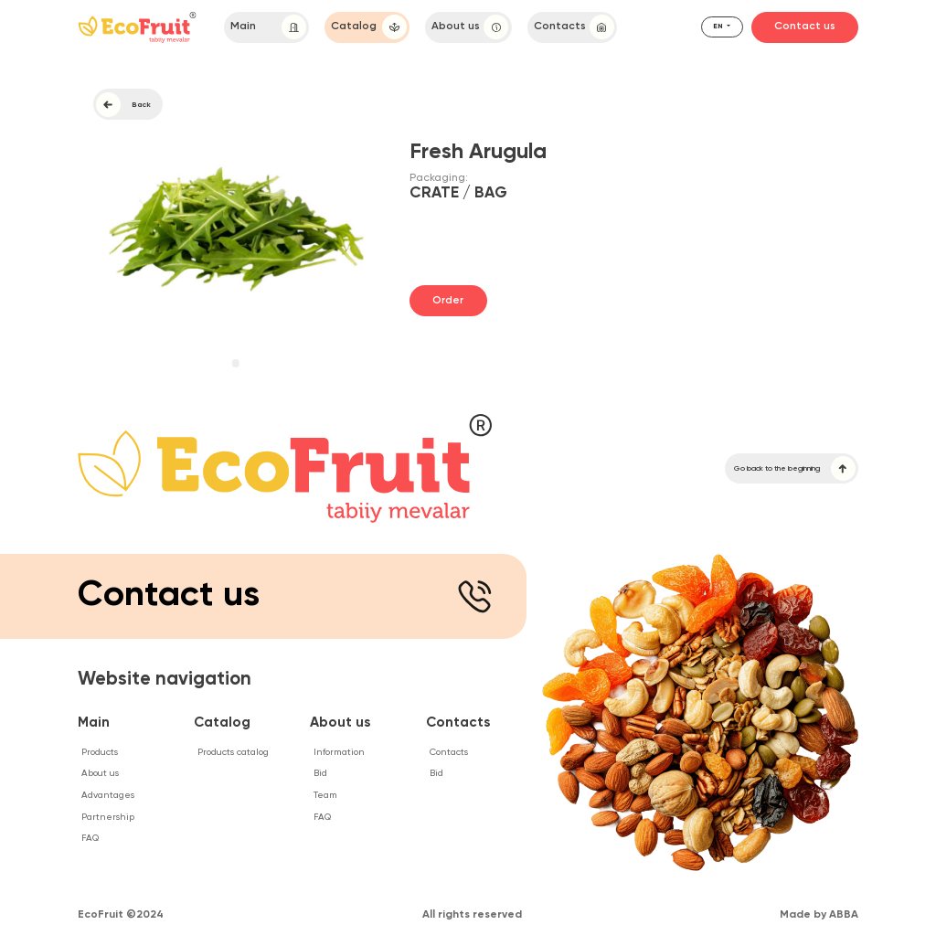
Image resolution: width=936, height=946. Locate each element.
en (719, 26)
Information (339, 752)
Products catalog (233, 752)
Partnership (107, 817)
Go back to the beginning (795, 468)
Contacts (574, 27)
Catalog (369, 27)
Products (99, 752)
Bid (320, 773)
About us (469, 27)
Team (325, 795)
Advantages (107, 795)
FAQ (90, 838)
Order (447, 300)
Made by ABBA (819, 914)
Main (268, 27)
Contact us (804, 26)
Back (123, 104)
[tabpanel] (236, 228)
